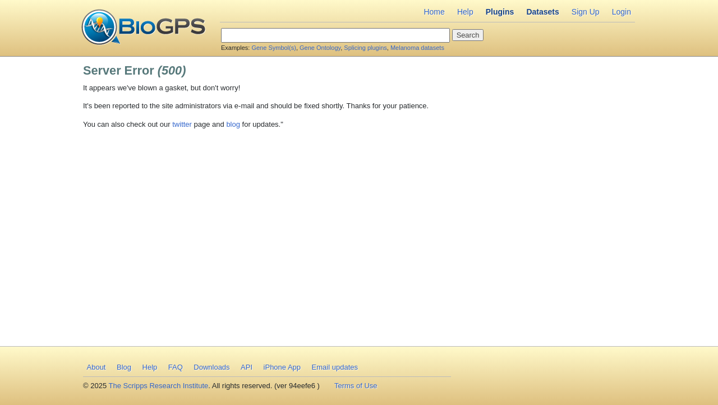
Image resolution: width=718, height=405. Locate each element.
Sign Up (586, 11)
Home (434, 11)
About (96, 367)
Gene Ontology (320, 47)
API (246, 367)
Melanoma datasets (417, 47)
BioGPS (143, 28)
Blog (124, 367)
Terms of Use (356, 385)
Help (465, 11)
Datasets (542, 11)
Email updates (335, 367)
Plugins (500, 11)
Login (621, 11)
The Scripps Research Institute (159, 385)
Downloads (211, 367)
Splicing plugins (365, 47)
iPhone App (282, 367)
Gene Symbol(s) (273, 47)
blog (233, 124)
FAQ (175, 367)
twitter (182, 124)
